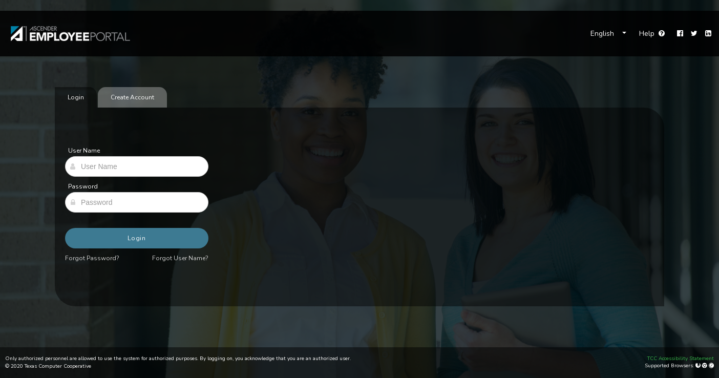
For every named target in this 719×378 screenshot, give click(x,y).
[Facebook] (680, 34)
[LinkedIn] (708, 34)
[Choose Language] (608, 34)
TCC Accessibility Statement (680, 358)
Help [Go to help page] (652, 33)
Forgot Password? (92, 258)
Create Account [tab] (132, 97)
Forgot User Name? (180, 258)
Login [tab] (76, 97)
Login (137, 238)
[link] (65, 33)
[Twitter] (694, 34)
